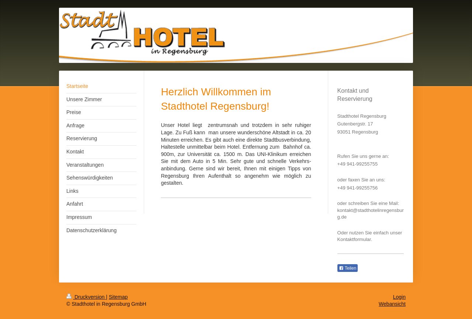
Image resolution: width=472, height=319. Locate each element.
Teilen (347, 268)
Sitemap (118, 297)
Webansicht (392, 304)
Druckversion (86, 297)
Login (399, 297)
